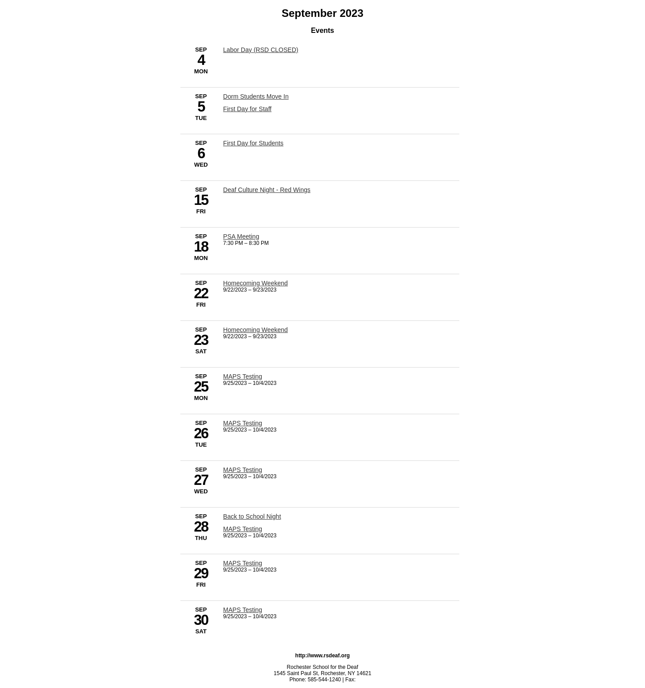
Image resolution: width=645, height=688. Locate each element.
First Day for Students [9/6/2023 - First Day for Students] (253, 143)
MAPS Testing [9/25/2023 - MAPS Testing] (242, 376)
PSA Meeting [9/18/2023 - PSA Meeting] (241, 236)
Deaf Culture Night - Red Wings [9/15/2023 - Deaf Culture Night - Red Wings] (267, 189)
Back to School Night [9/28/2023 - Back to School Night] (252, 516)
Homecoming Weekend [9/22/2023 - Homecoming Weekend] (255, 283)
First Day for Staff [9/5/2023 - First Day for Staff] (247, 108)
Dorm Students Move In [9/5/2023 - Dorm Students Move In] (255, 96)
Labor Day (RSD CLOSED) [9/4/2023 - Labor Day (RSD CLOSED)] (260, 49)
